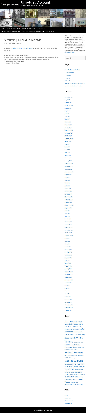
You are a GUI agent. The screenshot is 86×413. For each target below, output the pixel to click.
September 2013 (69, 235)
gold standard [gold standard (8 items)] (78, 364)
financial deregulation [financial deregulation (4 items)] (71, 355)
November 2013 (69, 230)
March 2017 (68, 122)
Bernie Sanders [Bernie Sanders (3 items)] (76, 332)
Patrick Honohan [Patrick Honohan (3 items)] (73, 374)
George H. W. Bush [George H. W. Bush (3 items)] (76, 358)
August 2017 (68, 108)
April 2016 (67, 152)
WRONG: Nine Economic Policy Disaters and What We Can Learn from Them (27, 31)
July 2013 (67, 238)
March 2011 (68, 296)
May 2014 (67, 213)
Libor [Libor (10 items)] (71, 369)
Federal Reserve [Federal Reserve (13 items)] (74, 352)
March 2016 (68, 155)
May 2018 (67, 100)
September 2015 (69, 172)
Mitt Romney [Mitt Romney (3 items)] (71, 372)
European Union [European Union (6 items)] (71, 347)
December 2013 (69, 227)
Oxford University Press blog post (23, 48)
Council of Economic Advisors (13, 59)
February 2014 (68, 222)
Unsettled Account (35, 2)
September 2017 (69, 105)
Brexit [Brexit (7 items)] (71, 334)
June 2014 (67, 210)
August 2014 (68, 208)
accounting (9, 57)
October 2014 (68, 202)
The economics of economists (15, 61)
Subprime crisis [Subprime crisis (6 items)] (70, 384)
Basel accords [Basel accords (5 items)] (77, 329)
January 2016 (68, 161)
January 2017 (68, 127)
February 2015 (68, 191)
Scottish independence (13, 63)
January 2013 (68, 252)
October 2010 (68, 310)
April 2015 (67, 186)
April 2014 (67, 216)
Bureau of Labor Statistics (46, 57)
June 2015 (67, 180)
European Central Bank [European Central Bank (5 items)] (72, 345)
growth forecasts (37, 59)
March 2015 (68, 188)
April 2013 (67, 244)
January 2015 (68, 194)
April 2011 (67, 294)
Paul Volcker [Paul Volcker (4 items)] (81, 374)
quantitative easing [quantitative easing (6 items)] (72, 377)
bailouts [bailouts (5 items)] (72, 324)
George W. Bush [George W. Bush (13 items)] (74, 360)
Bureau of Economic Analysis (28, 57)
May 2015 (67, 183)
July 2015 (67, 177)
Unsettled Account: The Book (34, 28)
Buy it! (68, 78)
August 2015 (68, 174)
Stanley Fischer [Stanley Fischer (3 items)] (75, 382)
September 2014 (69, 205)
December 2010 (69, 305)
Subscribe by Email (70, 52)
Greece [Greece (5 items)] (67, 366)
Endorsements (70, 72)
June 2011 (67, 288)
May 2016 (67, 150)
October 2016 (68, 136)
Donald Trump (26, 59)
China (56, 57)
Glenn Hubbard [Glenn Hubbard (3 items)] (68, 364)
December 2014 (69, 197)
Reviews (69, 75)
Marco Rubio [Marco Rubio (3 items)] (78, 369)
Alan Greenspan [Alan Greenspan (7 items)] (71, 321)
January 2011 (68, 302)
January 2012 (68, 269)
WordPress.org (69, 403)
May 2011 (67, 291)
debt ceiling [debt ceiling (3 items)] (82, 334)
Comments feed (69, 401)
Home (3, 28)
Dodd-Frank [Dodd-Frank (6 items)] (69, 338)
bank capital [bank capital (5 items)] (79, 324)
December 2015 (69, 163)
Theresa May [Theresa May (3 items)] (80, 384)
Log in (66, 395)
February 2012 (68, 266)
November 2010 (69, 307)
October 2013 (68, 233)
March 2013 (68, 246)
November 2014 (69, 199)
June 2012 (67, 260)
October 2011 (68, 277)
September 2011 (69, 280)
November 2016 (69, 133)
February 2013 (68, 249)
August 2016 (68, 141)
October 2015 (68, 169)
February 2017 (68, 125)
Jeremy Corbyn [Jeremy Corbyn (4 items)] (78, 366)
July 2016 (67, 144)
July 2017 (67, 111)
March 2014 (68, 219)
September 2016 (69, 138)
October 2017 (68, 102)
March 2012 (68, 263)
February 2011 (68, 299)
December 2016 (69, 130)
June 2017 (67, 113)
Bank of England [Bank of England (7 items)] (71, 326)
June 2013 (67, 241)
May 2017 (67, 116)
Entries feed (68, 398)
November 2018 (69, 97)
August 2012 (68, 258)
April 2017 (67, 119)
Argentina (16, 57)
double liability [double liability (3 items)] (77, 342)
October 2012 (68, 255)
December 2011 (69, 271)
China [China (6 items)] (77, 334)
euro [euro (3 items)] (82, 342)
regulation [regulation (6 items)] (73, 379)
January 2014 (68, 224)
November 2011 (69, 274)
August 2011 (68, 283)
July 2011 (67, 285)
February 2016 (68, 158)
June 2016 (67, 147)
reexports (46, 59)
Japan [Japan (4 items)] (71, 366)
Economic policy (10, 55)
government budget (22, 55)
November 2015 (69, 166)
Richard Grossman (13, 28)
